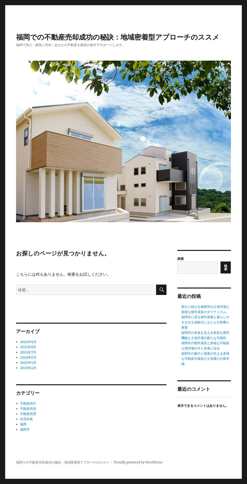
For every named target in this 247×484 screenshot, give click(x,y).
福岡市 (25, 429)
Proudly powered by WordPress (138, 462)
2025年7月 (28, 352)
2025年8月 (28, 347)
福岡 (23, 424)
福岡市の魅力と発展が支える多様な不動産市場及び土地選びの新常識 (205, 358)
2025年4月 (28, 368)
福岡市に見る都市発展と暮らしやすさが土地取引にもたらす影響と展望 (205, 322)
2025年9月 (28, 342)
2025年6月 (28, 357)
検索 (180, 259)
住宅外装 (26, 419)
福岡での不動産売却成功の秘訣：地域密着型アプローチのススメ (117, 37)
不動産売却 (28, 409)
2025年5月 (28, 363)
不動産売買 (28, 414)
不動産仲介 (28, 403)
